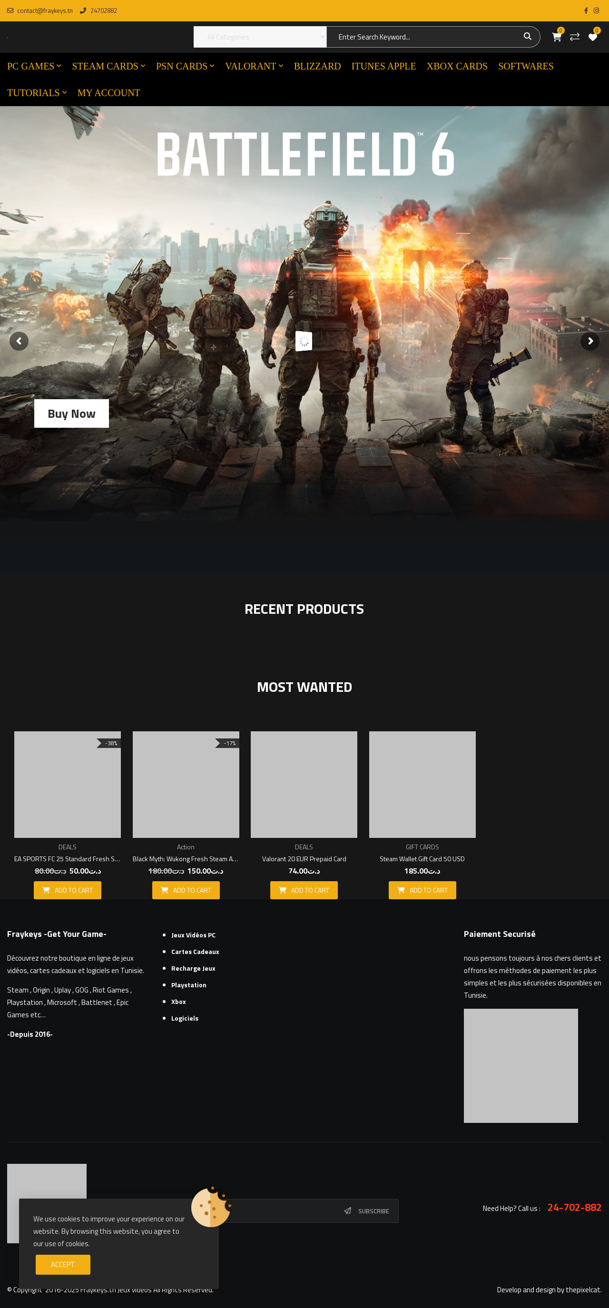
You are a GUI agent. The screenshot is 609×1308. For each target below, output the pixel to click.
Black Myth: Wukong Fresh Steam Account (186, 859)
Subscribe (373, 1211)
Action (186, 847)
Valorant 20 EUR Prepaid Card (304, 859)
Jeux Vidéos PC (193, 935)
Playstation (188, 985)
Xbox (178, 1001)
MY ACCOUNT (109, 93)
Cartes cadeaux (195, 951)
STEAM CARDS (105, 66)
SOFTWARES (526, 66)
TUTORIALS (33, 93)
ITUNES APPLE (384, 66)
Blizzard (317, 66)
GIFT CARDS (422, 847)
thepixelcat (583, 1289)
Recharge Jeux (193, 968)
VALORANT (250, 66)
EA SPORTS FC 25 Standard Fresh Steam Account (67, 859)
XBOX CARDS (457, 66)
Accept (63, 1264)
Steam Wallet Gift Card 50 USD (422, 859)
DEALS (68, 847)
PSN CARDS (181, 66)
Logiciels (184, 1018)
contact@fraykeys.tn (40, 10)
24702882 (98, 10)
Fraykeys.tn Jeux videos (116, 1289)
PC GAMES (30, 66)
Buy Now (72, 413)
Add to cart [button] (74, 890)
